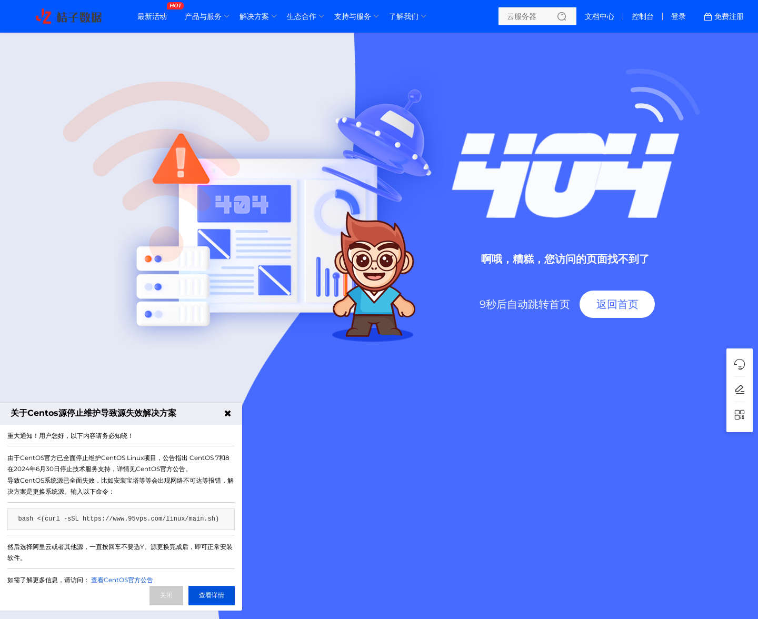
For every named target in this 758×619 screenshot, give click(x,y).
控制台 (643, 16)
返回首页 (617, 304)
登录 (678, 16)
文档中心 (599, 16)
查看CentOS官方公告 (122, 580)
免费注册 (729, 16)
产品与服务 (203, 16)
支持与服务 (352, 16)
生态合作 (301, 16)
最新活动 (154, 12)
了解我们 (403, 16)
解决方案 (254, 16)
